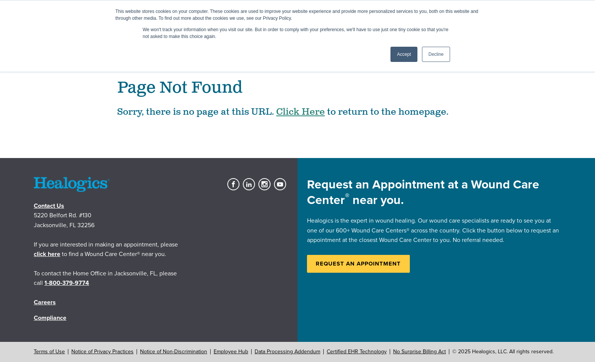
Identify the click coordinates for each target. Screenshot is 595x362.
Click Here (300, 112)
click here (47, 254)
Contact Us (49, 206)
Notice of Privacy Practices (102, 351)
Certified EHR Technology (357, 351)
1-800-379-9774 (66, 283)
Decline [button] (436, 54)
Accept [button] (404, 54)
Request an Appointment (358, 263)
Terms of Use (49, 351)
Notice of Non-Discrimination (173, 351)
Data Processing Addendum (287, 351)
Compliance (50, 318)
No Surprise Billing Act (419, 351)
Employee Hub (231, 351)
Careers (45, 302)
